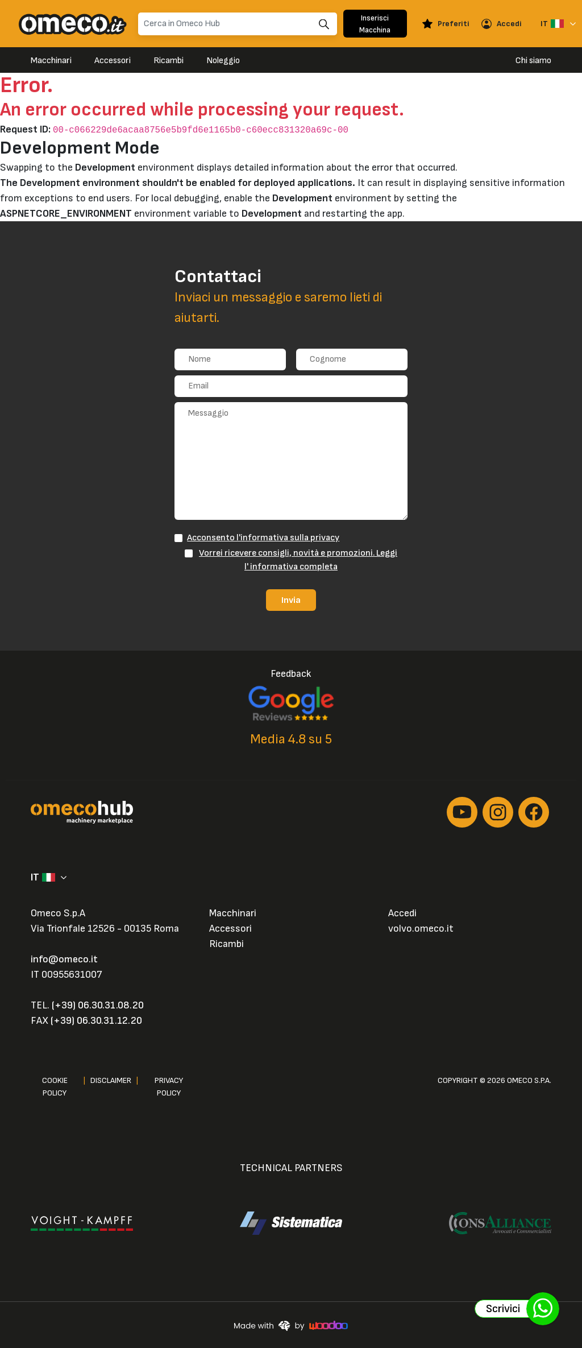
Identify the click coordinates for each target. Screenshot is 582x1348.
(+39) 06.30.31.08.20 (98, 1005)
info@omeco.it (64, 959)
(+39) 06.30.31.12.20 (96, 1021)
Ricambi (168, 60)
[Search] (237, 24)
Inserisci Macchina (374, 24)
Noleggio (223, 60)
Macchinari (51, 60)
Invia (291, 600)
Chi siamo (533, 60)
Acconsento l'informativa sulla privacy (263, 537)
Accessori (112, 60)
